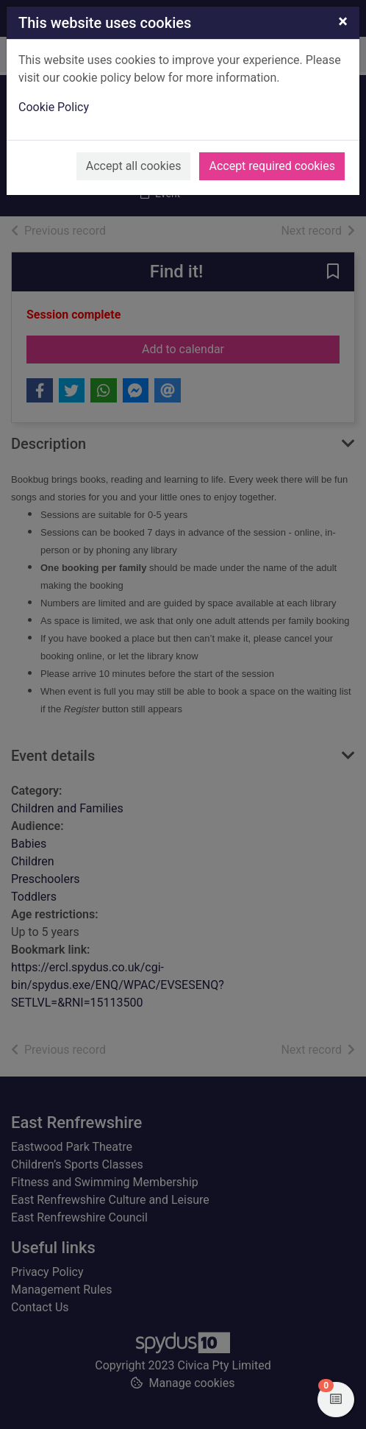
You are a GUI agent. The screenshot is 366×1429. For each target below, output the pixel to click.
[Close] (342, 21)
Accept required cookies (272, 166)
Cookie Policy (53, 107)
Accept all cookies (134, 166)
